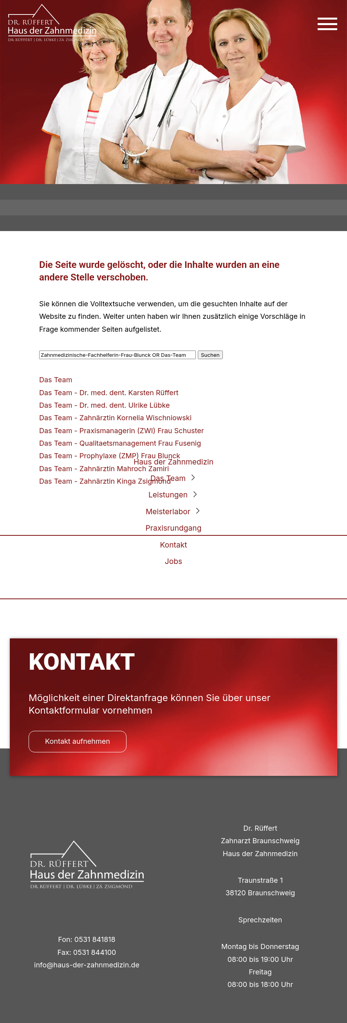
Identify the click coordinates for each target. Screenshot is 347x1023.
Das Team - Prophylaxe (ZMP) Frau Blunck (109, 456)
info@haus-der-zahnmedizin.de (86, 965)
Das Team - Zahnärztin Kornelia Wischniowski (115, 418)
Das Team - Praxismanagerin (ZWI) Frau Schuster (121, 431)
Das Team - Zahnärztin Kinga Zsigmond (105, 481)
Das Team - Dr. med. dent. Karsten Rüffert (109, 393)
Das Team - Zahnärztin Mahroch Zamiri (104, 469)
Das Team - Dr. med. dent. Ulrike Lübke (104, 405)
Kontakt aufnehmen (77, 741)
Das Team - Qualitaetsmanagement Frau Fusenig (120, 443)
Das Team (55, 380)
